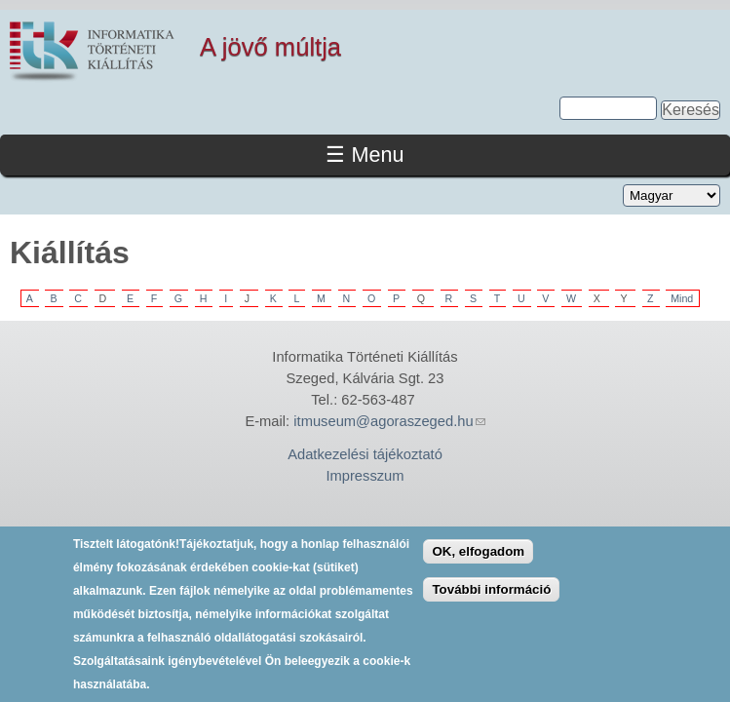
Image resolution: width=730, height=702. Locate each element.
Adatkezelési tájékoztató (365, 454)
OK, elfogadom (478, 558)
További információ (491, 595)
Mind (682, 298)
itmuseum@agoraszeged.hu (388, 421)
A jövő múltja (270, 46)
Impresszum (364, 476)
